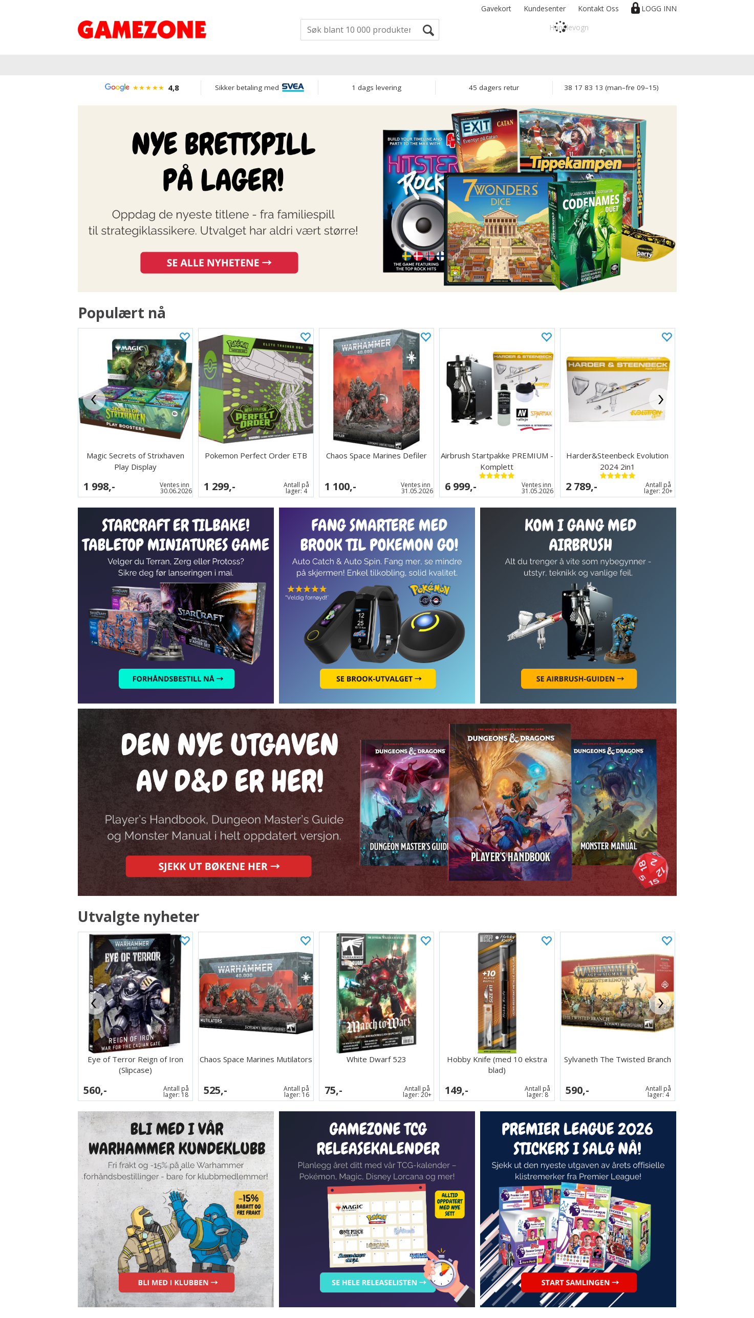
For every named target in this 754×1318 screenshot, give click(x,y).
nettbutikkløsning (538, 1308)
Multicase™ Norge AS (627, 1308)
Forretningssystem (472, 1308)
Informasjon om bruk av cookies (169, 1308)
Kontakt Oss (598, 8)
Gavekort (496, 8)
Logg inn (659, 8)
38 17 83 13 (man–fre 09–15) (611, 87)
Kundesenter (545, 8)
